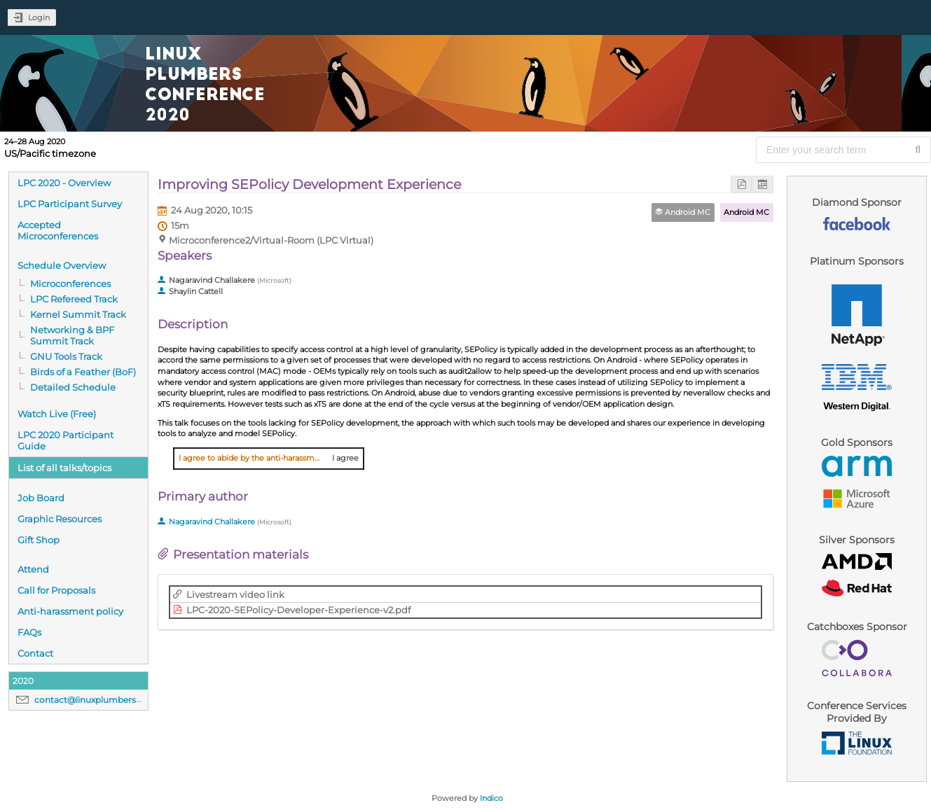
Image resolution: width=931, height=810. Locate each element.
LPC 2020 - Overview (64, 182)
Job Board (41, 497)
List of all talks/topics (64, 467)
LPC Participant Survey (70, 203)
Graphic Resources (60, 518)
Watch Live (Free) (57, 413)
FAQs (29, 632)
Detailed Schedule (73, 387)
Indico (491, 798)
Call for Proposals (56, 590)
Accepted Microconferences (58, 230)
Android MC (746, 212)
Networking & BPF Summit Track (72, 335)
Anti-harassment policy (70, 611)
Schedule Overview (62, 265)
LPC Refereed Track (74, 299)
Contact (35, 653)
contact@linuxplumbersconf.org (103, 699)
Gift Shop (39, 539)
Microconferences (70, 283)
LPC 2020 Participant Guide (65, 440)
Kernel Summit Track (78, 314)
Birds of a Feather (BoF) (83, 371)
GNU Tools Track (66, 356)
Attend (33, 569)
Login (39, 17)
